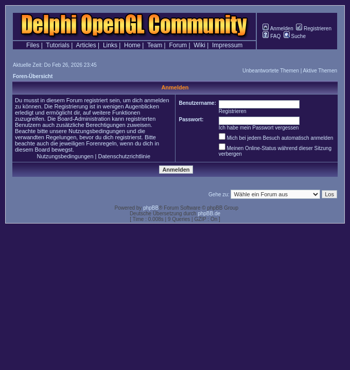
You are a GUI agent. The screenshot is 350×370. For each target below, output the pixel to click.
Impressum (227, 45)
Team (154, 45)
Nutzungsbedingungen (65, 156)
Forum (178, 45)
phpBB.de (209, 213)
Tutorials (57, 45)
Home (132, 45)
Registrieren (313, 28)
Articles (86, 45)
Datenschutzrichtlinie (124, 156)
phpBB (151, 208)
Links (110, 45)
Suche (295, 36)
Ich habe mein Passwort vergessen (259, 128)
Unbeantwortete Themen (270, 70)
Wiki (199, 45)
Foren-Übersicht (32, 76)
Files (32, 45)
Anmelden (277, 28)
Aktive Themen (320, 70)
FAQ (271, 36)
